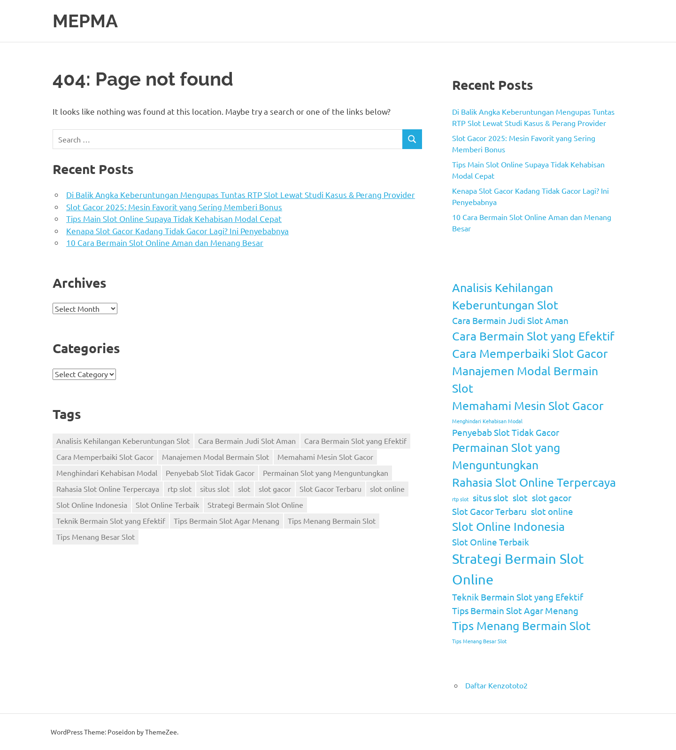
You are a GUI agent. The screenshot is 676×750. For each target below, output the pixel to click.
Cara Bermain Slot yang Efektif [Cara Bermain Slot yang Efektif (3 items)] (355, 440)
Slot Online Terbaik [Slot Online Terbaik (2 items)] (167, 504)
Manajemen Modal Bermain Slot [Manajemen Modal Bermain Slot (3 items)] (215, 456)
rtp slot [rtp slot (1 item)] (180, 488)
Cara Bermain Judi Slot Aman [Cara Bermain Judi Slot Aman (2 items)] (247, 440)
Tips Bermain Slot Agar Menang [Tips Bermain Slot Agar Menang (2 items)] (226, 520)
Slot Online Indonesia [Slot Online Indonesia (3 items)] (91, 504)
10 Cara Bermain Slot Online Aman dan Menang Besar (164, 242)
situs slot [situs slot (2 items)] (215, 488)
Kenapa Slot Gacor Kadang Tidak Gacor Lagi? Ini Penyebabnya (177, 231)
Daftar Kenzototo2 (496, 685)
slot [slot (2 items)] (244, 488)
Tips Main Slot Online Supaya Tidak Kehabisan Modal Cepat (174, 218)
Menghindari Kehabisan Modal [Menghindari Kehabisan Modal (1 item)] (106, 472)
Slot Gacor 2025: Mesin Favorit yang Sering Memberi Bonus (174, 207)
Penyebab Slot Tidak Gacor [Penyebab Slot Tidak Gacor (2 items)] (210, 472)
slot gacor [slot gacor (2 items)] (275, 488)
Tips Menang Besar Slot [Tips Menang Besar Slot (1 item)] (95, 536)
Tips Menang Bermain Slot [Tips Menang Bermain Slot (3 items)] (332, 520)
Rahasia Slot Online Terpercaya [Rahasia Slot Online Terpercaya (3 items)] (107, 488)
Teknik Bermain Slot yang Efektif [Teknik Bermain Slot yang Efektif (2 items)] (110, 520)
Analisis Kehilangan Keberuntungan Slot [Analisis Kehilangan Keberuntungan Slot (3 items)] (123, 440)
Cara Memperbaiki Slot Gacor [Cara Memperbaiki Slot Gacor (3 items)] (105, 456)
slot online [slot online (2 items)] (387, 488)
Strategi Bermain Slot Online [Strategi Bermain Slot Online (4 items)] (255, 504)
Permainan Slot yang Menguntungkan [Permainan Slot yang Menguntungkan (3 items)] (325, 472)
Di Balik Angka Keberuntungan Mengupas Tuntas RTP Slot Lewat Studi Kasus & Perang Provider (240, 194)
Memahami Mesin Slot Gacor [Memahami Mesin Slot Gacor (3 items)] (325, 456)
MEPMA (85, 21)
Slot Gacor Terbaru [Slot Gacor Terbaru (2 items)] (330, 488)
